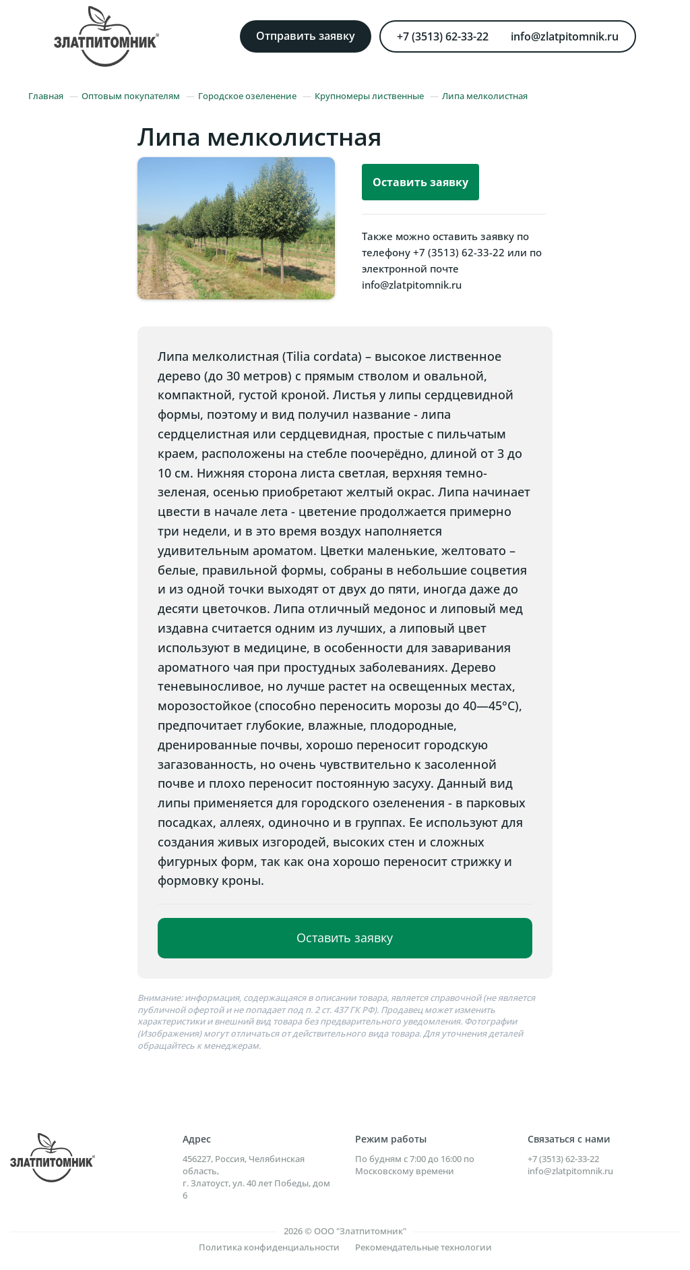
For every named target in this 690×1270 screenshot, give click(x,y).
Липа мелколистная (485, 96)
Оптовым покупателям (131, 96)
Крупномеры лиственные (369, 96)
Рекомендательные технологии (423, 1247)
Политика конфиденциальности (269, 1247)
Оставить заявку (420, 182)
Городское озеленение (247, 96)
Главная (45, 96)
